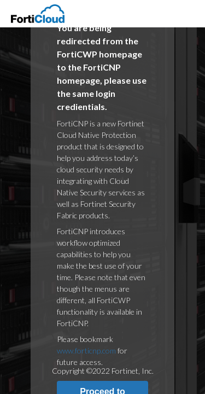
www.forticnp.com (86, 350)
